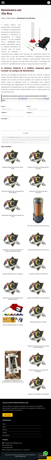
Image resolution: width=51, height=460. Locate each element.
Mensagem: (5, 118)
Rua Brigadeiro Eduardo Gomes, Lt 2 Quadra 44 (17, 450)
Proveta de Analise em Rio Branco (38, 274)
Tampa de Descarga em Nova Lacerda (38, 250)
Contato (4, 432)
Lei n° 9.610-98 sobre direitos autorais (17, 142)
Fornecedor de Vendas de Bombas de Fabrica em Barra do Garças (12, 250)
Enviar (25, 133)
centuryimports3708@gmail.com (13, 443)
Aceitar (41, 455)
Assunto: (30, 112)
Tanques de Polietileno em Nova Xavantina (38, 191)
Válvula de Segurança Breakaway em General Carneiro (13, 298)
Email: (29, 106)
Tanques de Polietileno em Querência (38, 394)
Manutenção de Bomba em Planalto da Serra (13, 215)
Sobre (4, 427)
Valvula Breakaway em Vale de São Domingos (38, 370)
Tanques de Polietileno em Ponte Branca (38, 298)
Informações (5, 435)
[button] (48, 2)
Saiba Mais (7, 415)
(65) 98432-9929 (8, 447)
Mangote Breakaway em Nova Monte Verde (12, 167)
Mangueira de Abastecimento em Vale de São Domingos (38, 346)
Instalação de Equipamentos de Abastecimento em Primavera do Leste (13, 381)
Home (4, 424)
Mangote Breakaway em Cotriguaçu (13, 274)
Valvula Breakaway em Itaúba (38, 322)
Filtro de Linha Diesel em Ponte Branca (38, 226)
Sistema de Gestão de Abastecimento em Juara (38, 167)
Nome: (3, 106)
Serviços (4, 429)
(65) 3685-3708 (22, 98)
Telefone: (4, 112)
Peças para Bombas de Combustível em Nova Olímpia (13, 191)
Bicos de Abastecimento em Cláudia (13, 325)
